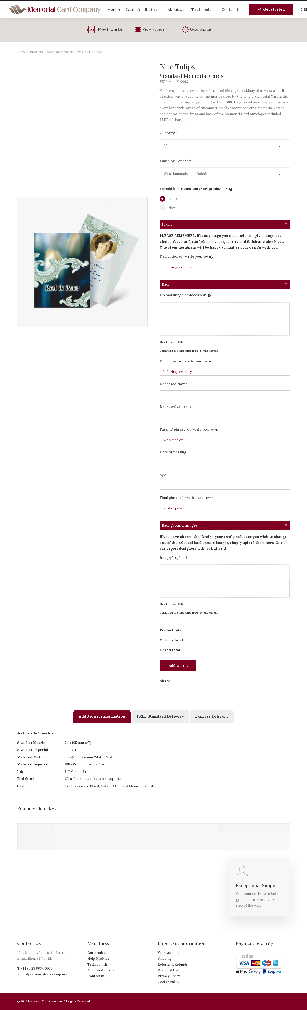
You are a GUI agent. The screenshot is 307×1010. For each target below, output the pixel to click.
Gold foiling (200, 29)
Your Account (168, 953)
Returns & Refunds (173, 964)
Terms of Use (168, 970)
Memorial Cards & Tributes (134, 9)
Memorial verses (100, 970)
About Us (176, 9)
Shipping (165, 958)
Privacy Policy (169, 976)
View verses (153, 29)
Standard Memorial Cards (65, 52)
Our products (97, 953)
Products (36, 52)
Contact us (96, 976)
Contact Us (231, 9)
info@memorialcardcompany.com (47, 974)
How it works (110, 29)
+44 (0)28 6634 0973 (36, 968)
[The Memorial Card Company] (54, 9)
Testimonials (202, 9)
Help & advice (98, 958)
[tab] (102, 716)
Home (21, 52)
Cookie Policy (168, 982)
